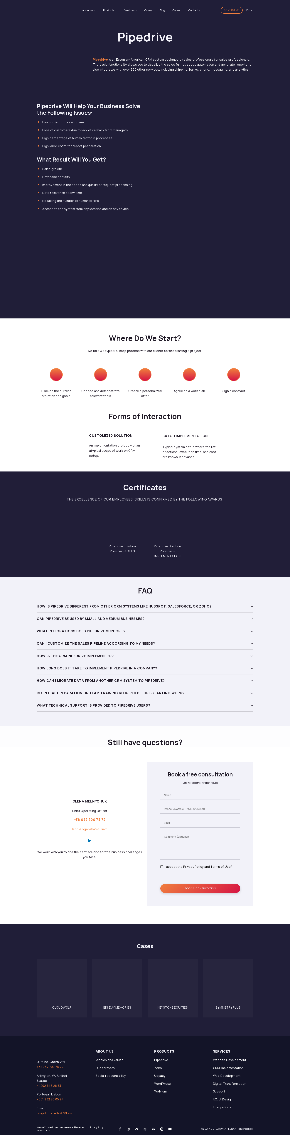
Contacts (194, 10)
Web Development (227, 1076)
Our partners (105, 1068)
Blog (162, 10)
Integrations (222, 1107)
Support (219, 1091)
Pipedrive (161, 1060)
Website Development (229, 1060)
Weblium (160, 1091)
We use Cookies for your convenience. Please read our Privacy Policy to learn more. (70, 1129)
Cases (148, 10)
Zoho (158, 1068)
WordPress (162, 1084)
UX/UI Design (223, 1099)
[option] (248, 10)
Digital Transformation (230, 1084)
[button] (232, 10)
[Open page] (61, 983)
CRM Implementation (228, 1068)
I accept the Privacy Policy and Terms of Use (198, 867)
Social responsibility (111, 1076)
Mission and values (110, 1060)
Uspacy (160, 1076)
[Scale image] (122, 525)
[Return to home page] (55, 10)
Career (176, 10)
